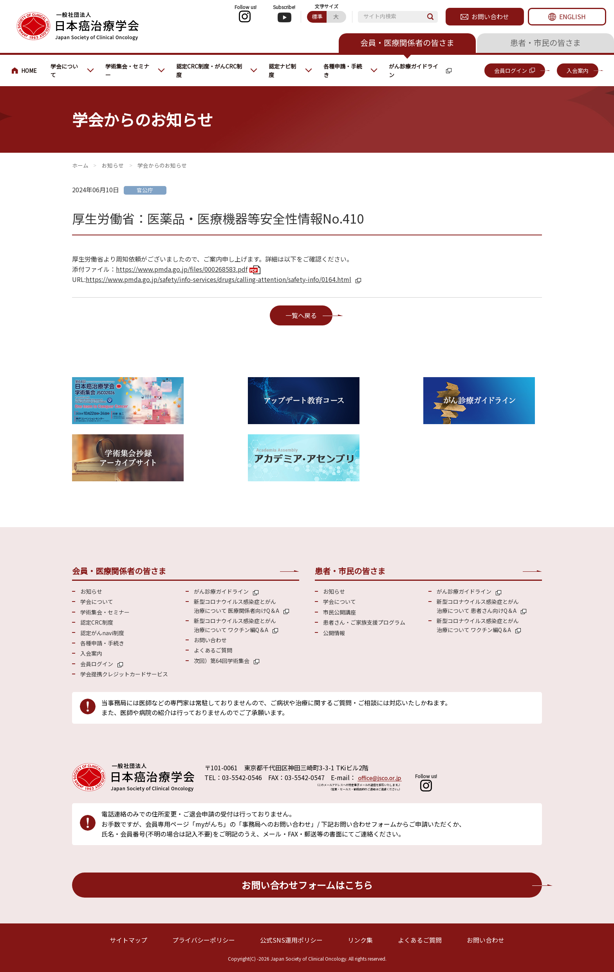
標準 (317, 16)
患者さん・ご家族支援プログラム (364, 622)
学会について (64, 70)
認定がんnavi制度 (102, 633)
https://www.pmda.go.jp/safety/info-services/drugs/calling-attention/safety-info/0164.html (218, 279)
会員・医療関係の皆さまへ (27, 70)
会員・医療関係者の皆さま (407, 42)
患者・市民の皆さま (545, 42)
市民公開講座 (339, 612)
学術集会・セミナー (127, 70)
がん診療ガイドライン (413, 70)
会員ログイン (510, 70)
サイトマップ (128, 940)
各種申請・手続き (342, 70)
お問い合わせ (490, 16)
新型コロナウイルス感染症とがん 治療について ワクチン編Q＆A (235, 625)
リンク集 (360, 940)
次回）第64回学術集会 (221, 661)
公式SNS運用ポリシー (291, 940)
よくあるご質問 (213, 650)
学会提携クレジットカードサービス (124, 674)
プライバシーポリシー (203, 940)
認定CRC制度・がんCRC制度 (209, 70)
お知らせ (113, 165)
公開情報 (334, 633)
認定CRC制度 (96, 622)
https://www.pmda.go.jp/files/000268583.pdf (181, 269)
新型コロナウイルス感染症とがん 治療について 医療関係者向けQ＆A (236, 606)
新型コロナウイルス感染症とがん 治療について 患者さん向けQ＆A (478, 606)
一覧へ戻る (301, 315)
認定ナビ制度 (282, 70)
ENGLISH (572, 16)
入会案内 (578, 70)
